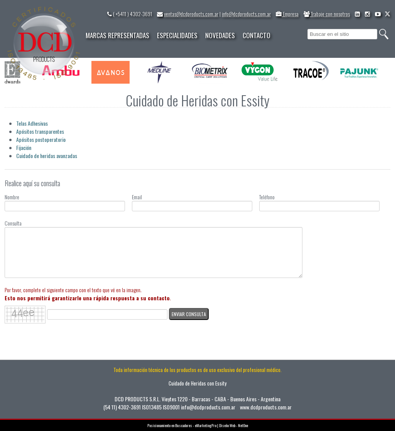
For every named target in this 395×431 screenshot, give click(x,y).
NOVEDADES (220, 35)
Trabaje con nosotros (327, 14)
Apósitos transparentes (40, 131)
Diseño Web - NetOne (233, 425)
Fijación (23, 147)
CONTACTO (256, 35)
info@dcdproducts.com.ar (246, 14)
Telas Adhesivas (32, 123)
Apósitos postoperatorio (41, 139)
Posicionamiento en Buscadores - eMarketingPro (181, 425)
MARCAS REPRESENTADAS (117, 35)
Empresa (287, 14)
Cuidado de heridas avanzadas (46, 156)
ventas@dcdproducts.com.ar (191, 14)
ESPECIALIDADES (177, 35)
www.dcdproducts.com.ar (266, 407)
